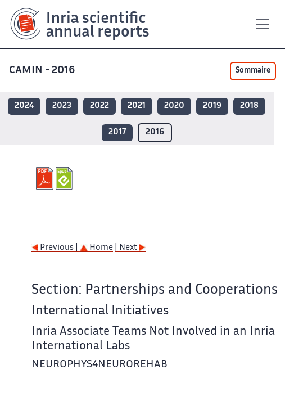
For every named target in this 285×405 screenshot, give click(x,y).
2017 (117, 132)
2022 (99, 106)
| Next (130, 247)
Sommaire (253, 71)
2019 (212, 106)
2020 (174, 106)
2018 (249, 106)
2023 (61, 106)
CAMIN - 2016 (43, 70)
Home (96, 247)
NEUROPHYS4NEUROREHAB (100, 365)
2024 (24, 106)
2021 (137, 106)
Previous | (55, 247)
